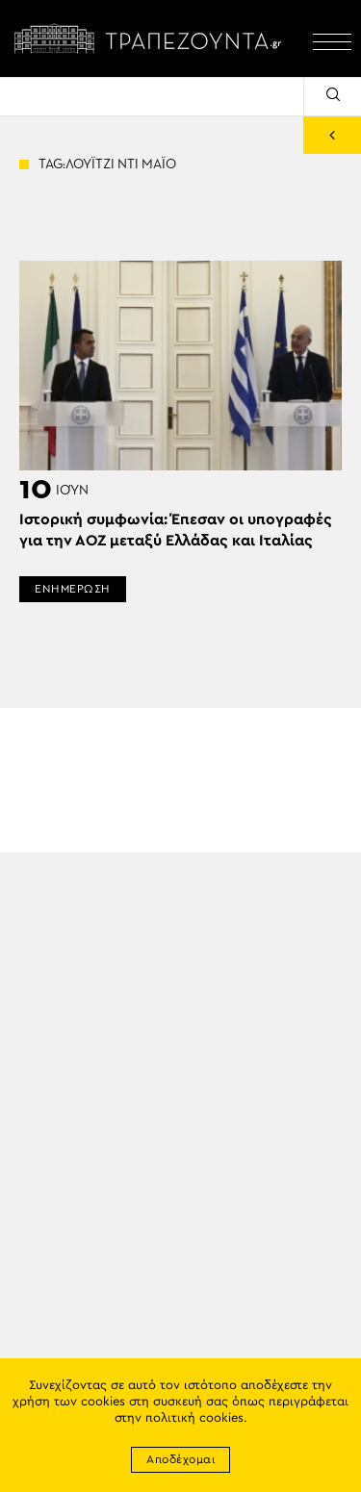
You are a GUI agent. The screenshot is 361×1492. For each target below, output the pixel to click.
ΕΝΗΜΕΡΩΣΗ (73, 588)
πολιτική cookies (194, 1418)
